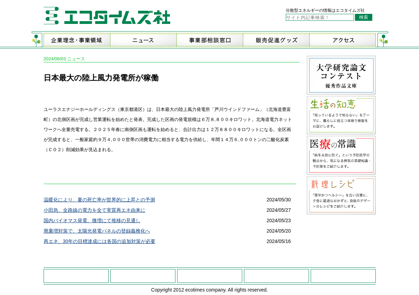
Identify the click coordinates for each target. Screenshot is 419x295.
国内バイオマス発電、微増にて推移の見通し (92, 220)
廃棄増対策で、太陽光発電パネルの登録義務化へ (97, 231)
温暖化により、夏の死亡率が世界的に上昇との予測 (99, 199)
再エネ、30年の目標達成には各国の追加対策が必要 (100, 241)
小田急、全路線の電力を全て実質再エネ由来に (94, 210)
